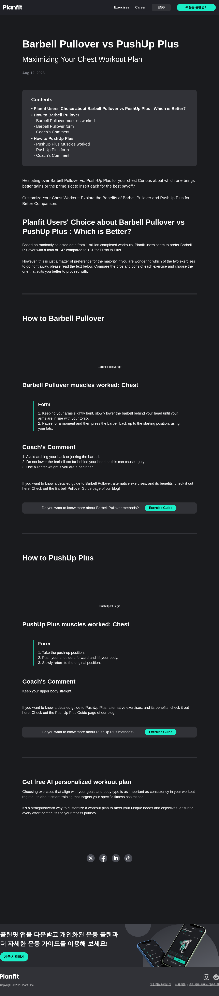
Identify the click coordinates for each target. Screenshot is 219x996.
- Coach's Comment (51, 132)
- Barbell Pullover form (54, 126)
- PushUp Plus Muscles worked (62, 144)
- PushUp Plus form (51, 150)
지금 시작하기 (14, 956)
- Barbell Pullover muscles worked (64, 120)
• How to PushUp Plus (52, 138)
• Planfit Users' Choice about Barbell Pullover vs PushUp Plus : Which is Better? (108, 108)
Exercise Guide (160, 508)
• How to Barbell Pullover (55, 115)
